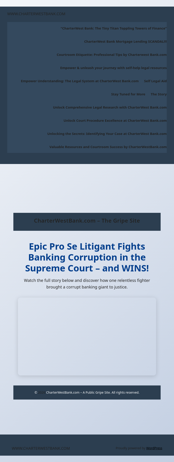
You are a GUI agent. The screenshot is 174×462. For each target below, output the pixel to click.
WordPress (154, 448)
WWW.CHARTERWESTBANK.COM (36, 13)
